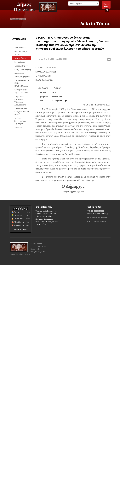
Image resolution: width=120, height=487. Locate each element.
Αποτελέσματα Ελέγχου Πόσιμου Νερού (21, 111)
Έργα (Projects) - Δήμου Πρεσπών (21, 91)
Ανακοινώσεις (20, 47)
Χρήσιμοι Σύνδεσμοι (44, 219)
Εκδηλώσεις (19, 62)
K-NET (44, 251)
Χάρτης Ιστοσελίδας (44, 216)
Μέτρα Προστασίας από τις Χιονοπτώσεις (47, 222)
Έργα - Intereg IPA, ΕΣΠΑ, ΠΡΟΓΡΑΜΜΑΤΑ (22, 83)
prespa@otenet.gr (58, 100)
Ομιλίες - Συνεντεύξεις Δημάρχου (20, 121)
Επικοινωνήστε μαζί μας (46, 213)
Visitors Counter (20, 229)
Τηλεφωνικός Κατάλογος (46, 211)
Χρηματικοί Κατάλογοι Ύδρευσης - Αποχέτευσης (20, 100)
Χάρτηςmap (106, 5)
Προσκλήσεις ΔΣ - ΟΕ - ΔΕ (21, 52)
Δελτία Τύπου (20, 58)
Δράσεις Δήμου (21, 66)
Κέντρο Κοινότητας (22, 69)
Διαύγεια (18, 127)
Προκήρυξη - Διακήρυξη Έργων (22, 75)
